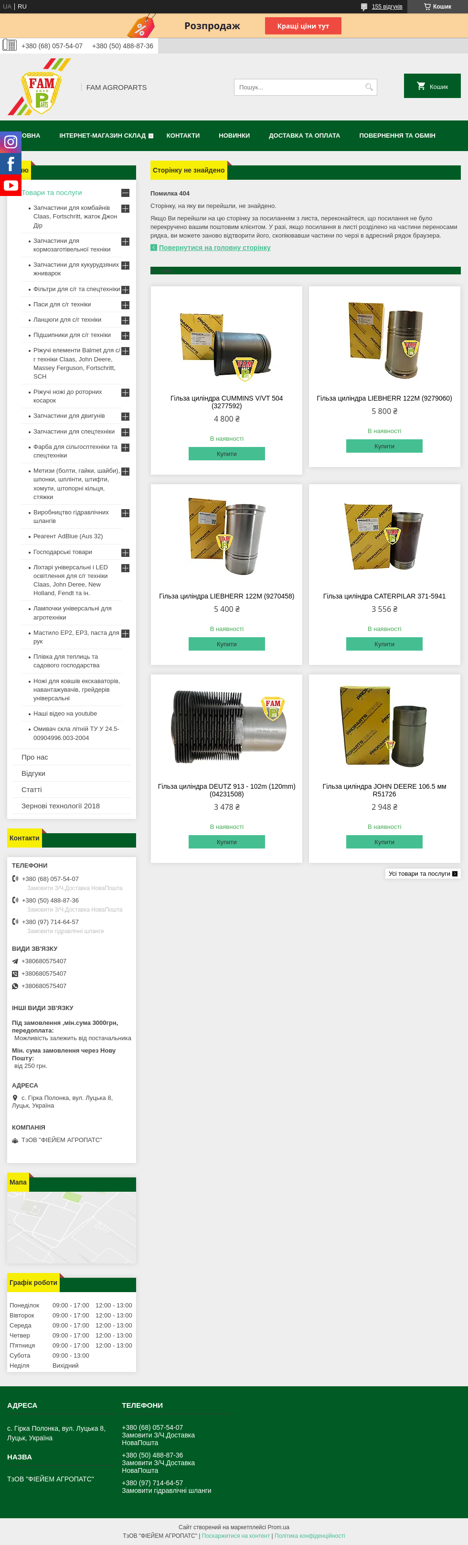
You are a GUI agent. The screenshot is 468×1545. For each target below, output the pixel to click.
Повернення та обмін (398, 135)
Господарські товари (62, 551)
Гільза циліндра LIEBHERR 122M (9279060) (384, 398)
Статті (31, 789)
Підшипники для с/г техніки (72, 334)
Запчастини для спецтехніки (74, 431)
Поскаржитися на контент (236, 1536)
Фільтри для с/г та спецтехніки (76, 289)
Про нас (34, 757)
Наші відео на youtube (65, 713)
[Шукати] (369, 87)
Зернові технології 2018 (60, 806)
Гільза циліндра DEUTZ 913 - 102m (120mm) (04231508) (227, 790)
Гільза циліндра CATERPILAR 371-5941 (384, 596)
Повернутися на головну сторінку (215, 247)
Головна (25, 135)
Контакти (183, 135)
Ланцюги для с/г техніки (67, 319)
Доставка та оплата (304, 135)
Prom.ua (278, 1527)
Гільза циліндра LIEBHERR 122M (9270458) (226, 596)
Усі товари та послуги (419, 873)
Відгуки (33, 773)
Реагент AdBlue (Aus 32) (68, 536)
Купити (227, 453)
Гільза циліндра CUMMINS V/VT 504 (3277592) (226, 402)
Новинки (234, 135)
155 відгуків (387, 6)
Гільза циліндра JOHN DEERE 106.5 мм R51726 (385, 790)
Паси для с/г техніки (62, 304)
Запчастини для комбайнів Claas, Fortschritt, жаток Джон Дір (75, 216)
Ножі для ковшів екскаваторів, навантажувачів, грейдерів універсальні (76, 689)
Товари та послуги (51, 192)
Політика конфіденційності (310, 1536)
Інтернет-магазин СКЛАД (102, 135)
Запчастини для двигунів (69, 415)
